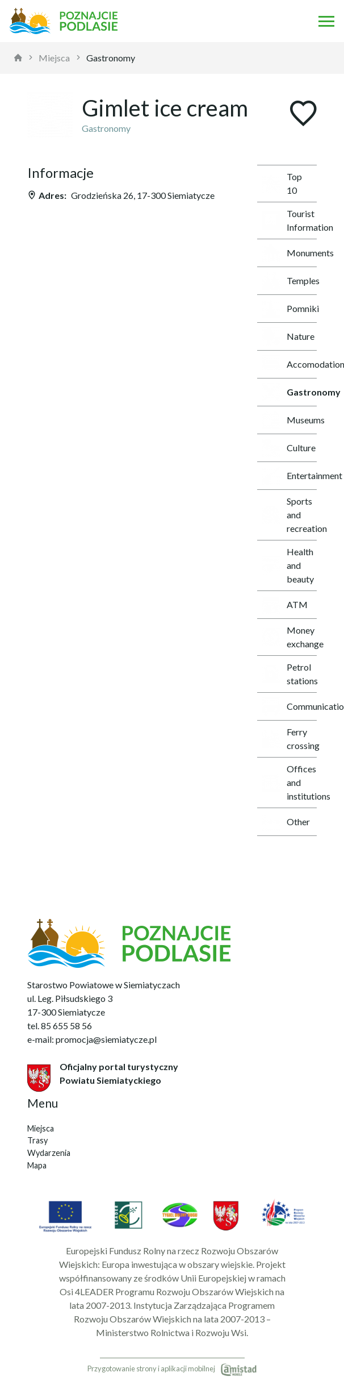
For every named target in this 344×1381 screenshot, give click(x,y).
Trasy (37, 1140)
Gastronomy (110, 57)
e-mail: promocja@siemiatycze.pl (92, 1039)
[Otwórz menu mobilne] (326, 21)
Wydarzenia (48, 1153)
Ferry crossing (289, 738)
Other (286, 822)
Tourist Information (289, 220)
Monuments (289, 253)
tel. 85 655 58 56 (59, 1025)
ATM (285, 605)
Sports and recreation (289, 515)
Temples (289, 281)
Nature (288, 336)
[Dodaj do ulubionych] (303, 114)
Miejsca (54, 57)
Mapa (37, 1165)
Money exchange (289, 637)
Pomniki (289, 309)
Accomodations (289, 364)
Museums (289, 420)
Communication (289, 706)
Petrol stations (289, 674)
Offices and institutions (289, 782)
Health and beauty (288, 565)
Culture (289, 448)
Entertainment (289, 476)
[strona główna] (18, 58)
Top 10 (282, 183)
